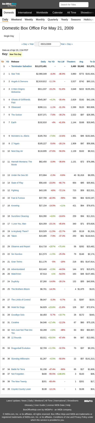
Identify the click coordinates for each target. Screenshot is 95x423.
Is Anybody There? (19, 231)
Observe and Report (20, 246)
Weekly (29, 19)
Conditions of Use (61, 417)
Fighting (15, 190)
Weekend (16, 19)
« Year (31, 44)
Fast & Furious (18, 198)
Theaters (71, 61)
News (24, 400)
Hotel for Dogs (17, 307)
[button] (91, 4)
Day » (70, 44)
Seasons (76, 19)
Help (68, 405)
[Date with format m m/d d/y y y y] (49, 44)
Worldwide (42, 12)
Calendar (58, 12)
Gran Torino (16, 261)
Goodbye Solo (17, 315)
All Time (71, 12)
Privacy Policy (80, 417)
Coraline (15, 322)
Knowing (15, 205)
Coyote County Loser (21, 389)
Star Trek (15, 74)
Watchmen (16, 274)
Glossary (29, 405)
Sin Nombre (16, 254)
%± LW (61, 61)
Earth (13, 122)
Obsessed (16, 107)
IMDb (59, 409)
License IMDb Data (55, 405)
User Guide (40, 405)
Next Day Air (17, 151)
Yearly (64, 19)
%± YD (51, 61)
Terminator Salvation (21, 66)
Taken (14, 236)
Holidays (88, 19)
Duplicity (15, 281)
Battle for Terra (18, 369)
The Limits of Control (20, 299)
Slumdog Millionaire (20, 359)
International (25, 12)
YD (7, 61)
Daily (43, 61)
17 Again (15, 143)
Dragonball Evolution (20, 348)
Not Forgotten (17, 374)
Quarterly (53, 19)
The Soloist (16, 115)
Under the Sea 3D (19, 175)
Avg (81, 61)
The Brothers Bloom (20, 289)
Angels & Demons (19, 81)
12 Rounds (16, 337)
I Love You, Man (18, 224)
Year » (63, 44)
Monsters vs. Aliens (20, 136)
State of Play (17, 183)
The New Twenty (19, 381)
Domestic (9, 12)
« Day (24, 44)
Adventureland (18, 269)
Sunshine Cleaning (20, 216)
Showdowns (73, 400)
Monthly (40, 19)
